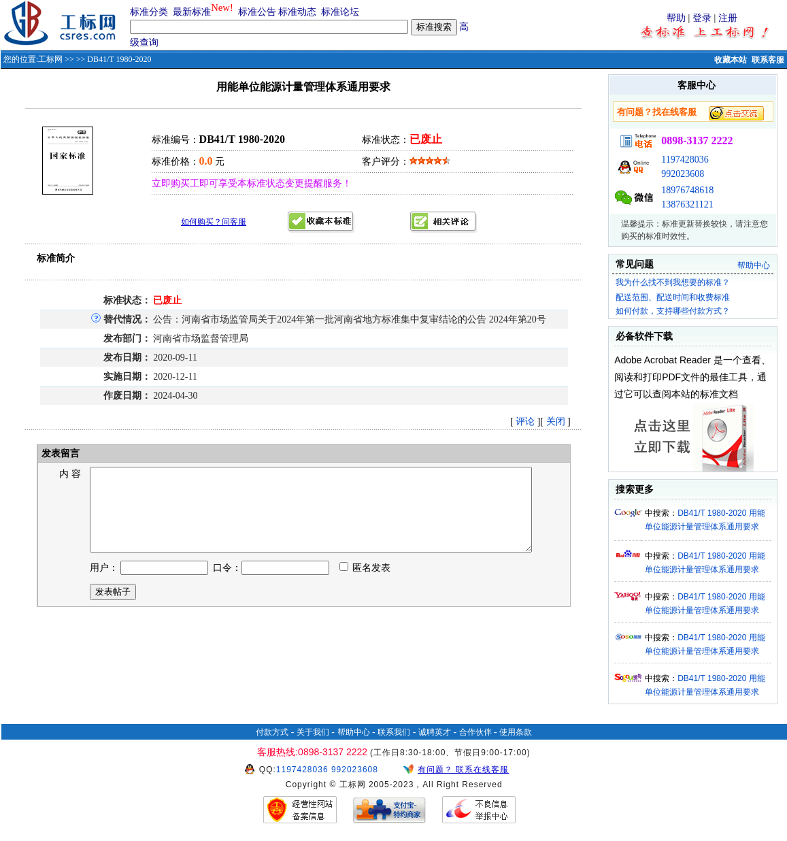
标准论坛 (340, 12)
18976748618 (687, 190)
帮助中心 (753, 265)
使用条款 (515, 732)
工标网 (50, 59)
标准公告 (257, 12)
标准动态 (297, 12)
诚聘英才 (434, 732)
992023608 (682, 174)
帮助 (676, 18)
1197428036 (684, 159)
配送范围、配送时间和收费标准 (673, 297)
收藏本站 (730, 60)
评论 (525, 421)
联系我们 (394, 732)
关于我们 (313, 732)
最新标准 (192, 12)
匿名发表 (365, 584)
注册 (727, 18)
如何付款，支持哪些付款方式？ (673, 311)
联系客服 (768, 60)
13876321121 (687, 204)
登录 (701, 18)
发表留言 (59, 453)
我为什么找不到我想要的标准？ (673, 282)
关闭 (555, 421)
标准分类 (149, 12)
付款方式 (272, 732)
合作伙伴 (475, 732)
